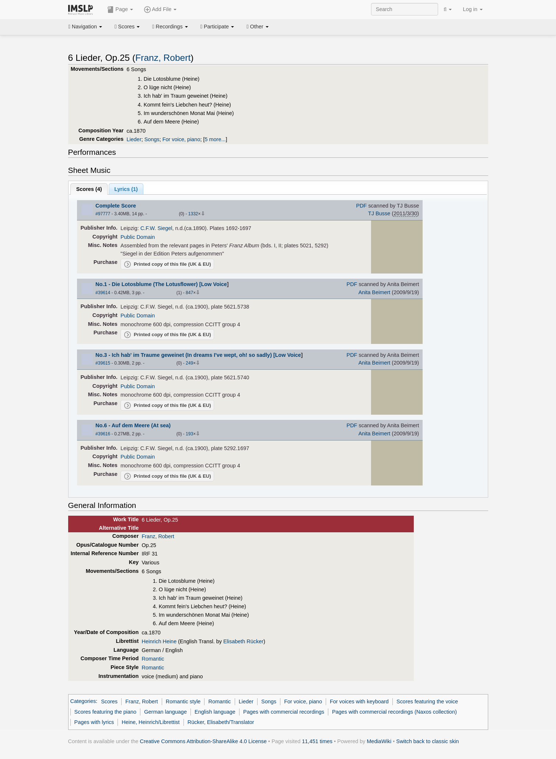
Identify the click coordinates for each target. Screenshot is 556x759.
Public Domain (137, 237)
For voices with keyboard (359, 701)
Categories (83, 701)
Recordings (170, 26)
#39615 (102, 363)
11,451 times (317, 741)
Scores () (89, 189)
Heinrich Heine (158, 641)
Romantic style (183, 701)
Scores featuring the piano (105, 712)
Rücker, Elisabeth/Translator (221, 722)
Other (257, 26)
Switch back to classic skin (427, 741)
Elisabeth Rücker (243, 641)
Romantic (152, 659)
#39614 (102, 292)
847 (189, 292)
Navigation (85, 26)
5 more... (214, 139)
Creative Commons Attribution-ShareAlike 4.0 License (203, 741)
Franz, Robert (162, 58)
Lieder (134, 139)
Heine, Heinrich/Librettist (150, 722)
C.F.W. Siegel (156, 228)
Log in (472, 9)
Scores (127, 26)
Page (120, 9)
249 (189, 363)
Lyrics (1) (126, 189)
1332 (193, 213)
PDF (361, 206)
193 (189, 433)
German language (165, 712)
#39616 (102, 433)
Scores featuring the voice (427, 701)
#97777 (102, 213)
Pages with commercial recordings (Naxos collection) (394, 712)
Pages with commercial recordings (283, 712)
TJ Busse (379, 213)
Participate (217, 26)
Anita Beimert (375, 292)
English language (215, 712)
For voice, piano (181, 139)
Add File (160, 9)
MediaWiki (379, 741)
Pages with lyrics (94, 722)
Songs (152, 139)
